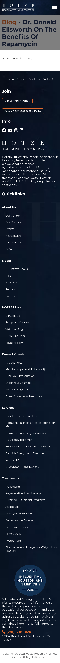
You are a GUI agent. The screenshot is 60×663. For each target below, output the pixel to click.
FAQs (8, 249)
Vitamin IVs (12, 460)
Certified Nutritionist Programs (25, 500)
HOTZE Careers (15, 336)
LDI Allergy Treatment (19, 439)
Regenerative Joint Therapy (23, 493)
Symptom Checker (15, 79)
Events (9, 229)
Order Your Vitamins (18, 382)
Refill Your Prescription (20, 376)
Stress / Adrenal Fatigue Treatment (27, 446)
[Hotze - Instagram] (16, 128)
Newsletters (13, 235)
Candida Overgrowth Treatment (26, 453)
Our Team (34, 79)
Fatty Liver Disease (17, 527)
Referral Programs (16, 389)
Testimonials (13, 242)
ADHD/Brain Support (18, 513)
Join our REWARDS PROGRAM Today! (22, 111)
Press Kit (10, 296)
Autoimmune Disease (19, 520)
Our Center (12, 215)
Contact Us (49, 79)
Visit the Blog (14, 329)
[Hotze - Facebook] (4, 128)
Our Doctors (13, 222)
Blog (9, 22)
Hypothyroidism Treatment (23, 416)
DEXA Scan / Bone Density (22, 466)
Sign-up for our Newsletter (17, 101)
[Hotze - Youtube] (10, 128)
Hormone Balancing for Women (26, 433)
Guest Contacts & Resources (23, 396)
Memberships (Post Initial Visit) (25, 369)
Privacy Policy (14, 342)
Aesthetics (12, 506)
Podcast (10, 289)
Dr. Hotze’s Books (16, 269)
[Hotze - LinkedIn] (21, 128)
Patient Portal (14, 362)
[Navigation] (54, 7)
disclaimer (15, 627)
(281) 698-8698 (17, 632)
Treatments (12, 486)
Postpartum (13, 540)
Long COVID (13, 533)
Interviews (12, 282)
